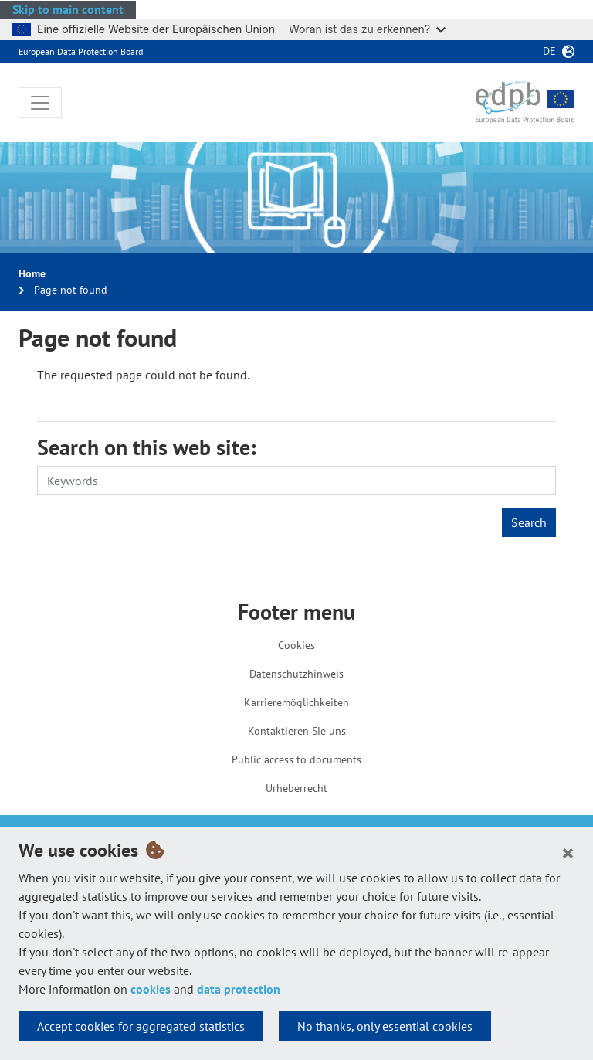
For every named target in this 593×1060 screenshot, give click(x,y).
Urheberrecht (296, 788)
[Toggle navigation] (40, 102)
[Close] (567, 852)
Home (32, 273)
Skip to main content (68, 9)
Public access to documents (296, 759)
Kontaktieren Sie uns (297, 731)
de (549, 51)
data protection (238, 989)
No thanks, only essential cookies (385, 1026)
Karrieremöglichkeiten (296, 702)
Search (529, 522)
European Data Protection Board (81, 51)
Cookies (296, 645)
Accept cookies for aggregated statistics (141, 1026)
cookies (150, 989)
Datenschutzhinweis (296, 674)
